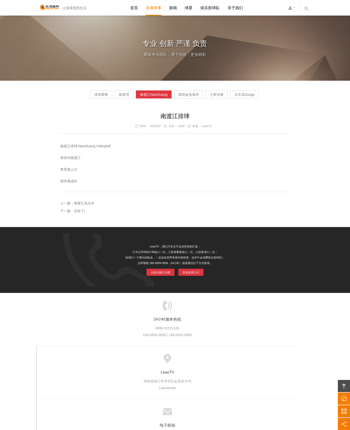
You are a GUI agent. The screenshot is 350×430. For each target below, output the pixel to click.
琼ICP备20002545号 (183, 399)
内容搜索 (306, 8)
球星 (188, 8)
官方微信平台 (344, 411)
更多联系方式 (189, 270)
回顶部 (344, 386)
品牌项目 (155, 361)
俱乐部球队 (210, 8)
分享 (344, 424)
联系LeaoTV (222, 361)
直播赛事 (153, 8)
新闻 (173, 8)
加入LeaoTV (197, 361)
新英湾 (111, 96)
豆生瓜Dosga (266, 96)
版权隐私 (175, 361)
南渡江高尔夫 (84, 205)
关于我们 (235, 8)
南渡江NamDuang (149, 96)
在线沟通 (344, 399)
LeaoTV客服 (291, 8)
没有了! (79, 213)
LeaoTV (47, 7)
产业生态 (135, 361)
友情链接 (245, 361)
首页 (134, 8)
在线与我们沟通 (161, 270)
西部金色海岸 (193, 96)
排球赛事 (80, 96)
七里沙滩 (229, 96)
